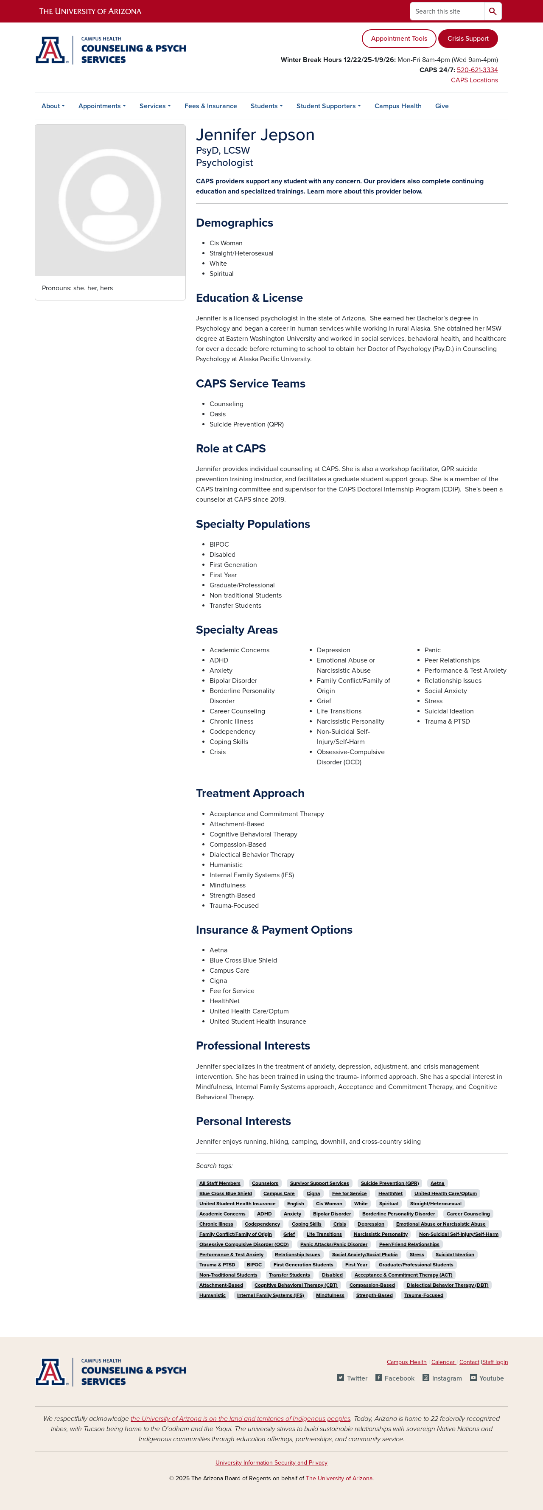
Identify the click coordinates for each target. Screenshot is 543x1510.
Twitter (357, 1378)
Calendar (443, 1362)
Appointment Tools (399, 38)
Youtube (491, 1378)
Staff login (495, 1362)
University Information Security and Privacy (271, 1462)
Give (442, 106)
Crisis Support (468, 38)
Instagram (447, 1378)
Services (153, 106)
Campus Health (398, 106)
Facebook (399, 1378)
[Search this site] (447, 11)
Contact (469, 1362)
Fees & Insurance (211, 106)
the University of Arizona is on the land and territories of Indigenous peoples (240, 1419)
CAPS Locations (474, 80)
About (51, 106)
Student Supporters (326, 106)
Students (264, 106)
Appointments (99, 106)
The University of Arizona (339, 1478)
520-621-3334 (477, 70)
